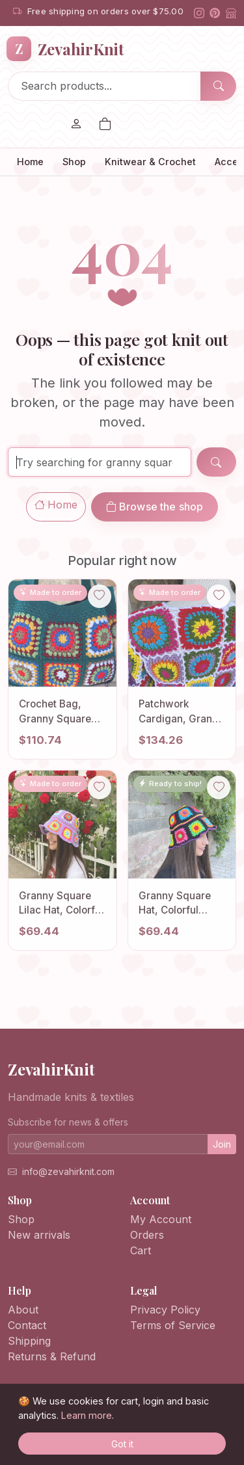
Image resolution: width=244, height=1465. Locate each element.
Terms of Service (172, 1325)
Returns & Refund (52, 1356)
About (23, 1309)
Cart (140, 1250)
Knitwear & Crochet (150, 161)
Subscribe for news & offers (68, 1122)
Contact (27, 1325)
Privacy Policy (165, 1309)
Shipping (29, 1340)
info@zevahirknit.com (68, 1171)
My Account (160, 1219)
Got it (122, 1443)
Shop (74, 161)
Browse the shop (155, 506)
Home (30, 161)
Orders (147, 1234)
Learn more (86, 1415)
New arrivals (39, 1234)
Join (222, 1144)
